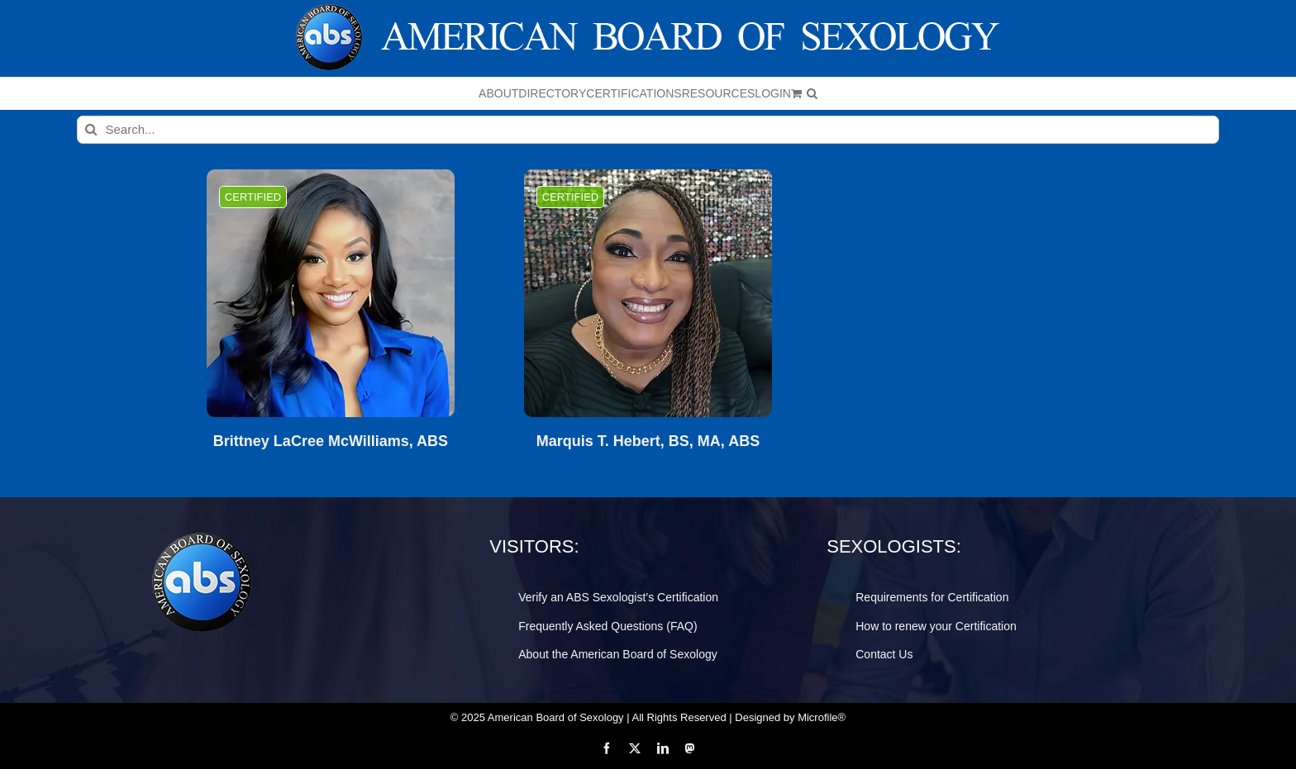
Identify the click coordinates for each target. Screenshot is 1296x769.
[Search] (91, 130)
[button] (812, 93)
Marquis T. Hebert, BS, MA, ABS (648, 441)
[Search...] (648, 130)
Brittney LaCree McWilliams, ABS (330, 441)
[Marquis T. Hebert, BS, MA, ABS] (648, 293)
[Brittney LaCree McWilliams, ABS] (331, 293)
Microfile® (822, 717)
